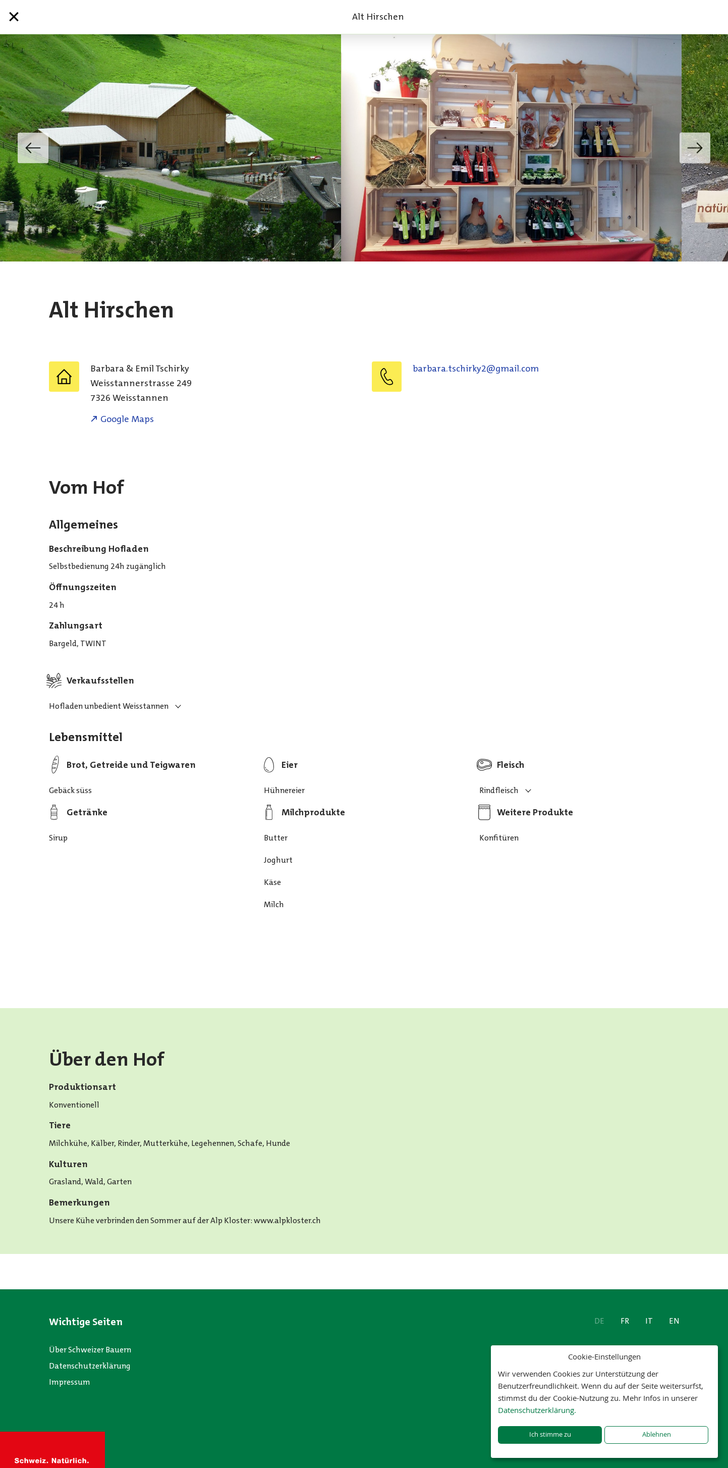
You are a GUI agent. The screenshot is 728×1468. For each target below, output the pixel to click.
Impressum (69, 1382)
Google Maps (127, 419)
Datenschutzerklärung (90, 1365)
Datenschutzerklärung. (537, 1410)
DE (599, 1321)
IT (649, 1321)
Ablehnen (656, 1434)
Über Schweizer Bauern (90, 1349)
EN (674, 1321)
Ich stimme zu (550, 1434)
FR (625, 1321)
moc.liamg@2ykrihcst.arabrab (476, 368)
